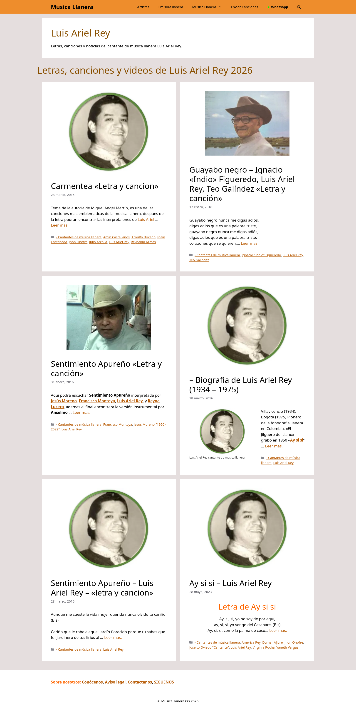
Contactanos (140, 682)
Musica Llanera (72, 7)
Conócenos (92, 682)
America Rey (251, 642)
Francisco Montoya (97, 400)
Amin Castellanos (116, 237)
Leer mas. (60, 225)
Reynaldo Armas (143, 242)
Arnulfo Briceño (143, 237)
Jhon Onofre (78, 242)
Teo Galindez (199, 260)
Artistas (143, 7)
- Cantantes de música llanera (78, 237)
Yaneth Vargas (287, 647)
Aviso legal (115, 682)
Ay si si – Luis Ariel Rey (230, 583)
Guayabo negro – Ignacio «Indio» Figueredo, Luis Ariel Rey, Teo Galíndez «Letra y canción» (242, 183)
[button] (299, 7)
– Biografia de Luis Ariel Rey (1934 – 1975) (240, 384)
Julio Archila (98, 242)
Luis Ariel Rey (119, 242)
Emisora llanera (170, 7)
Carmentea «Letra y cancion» (104, 186)
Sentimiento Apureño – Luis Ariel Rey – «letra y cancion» (102, 588)
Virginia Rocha (264, 647)
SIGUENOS (164, 682)
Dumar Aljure (272, 642)
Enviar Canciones (244, 7)
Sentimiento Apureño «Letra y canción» (106, 368)
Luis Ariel (146, 219)
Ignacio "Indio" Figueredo (261, 255)
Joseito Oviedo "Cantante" (209, 647)
